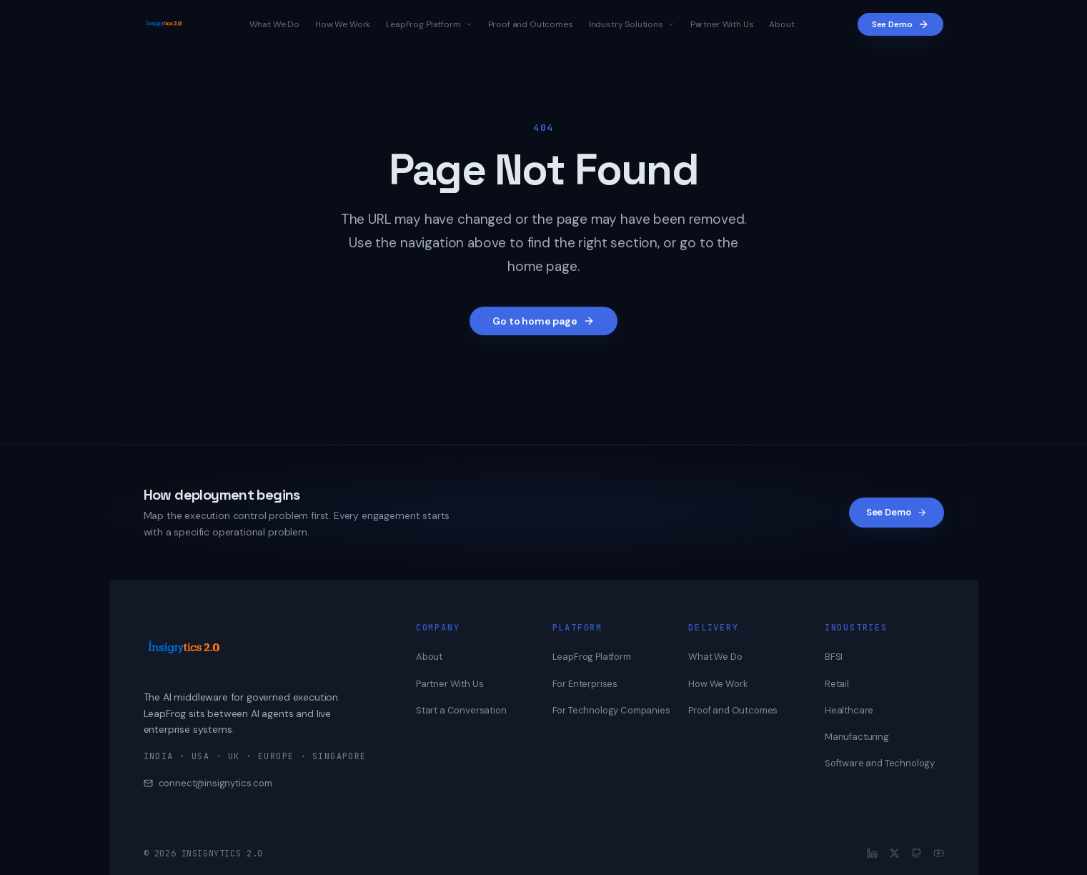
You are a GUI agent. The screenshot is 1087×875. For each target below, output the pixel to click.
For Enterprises (585, 684)
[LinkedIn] (872, 853)
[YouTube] (938, 853)
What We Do (274, 24)
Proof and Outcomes (530, 24)
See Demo (901, 24)
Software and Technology (880, 763)
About (781, 24)
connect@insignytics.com (208, 783)
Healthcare (849, 710)
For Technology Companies (611, 710)
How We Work (342, 24)
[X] (894, 853)
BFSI (834, 657)
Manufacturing (857, 737)
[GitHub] (916, 853)
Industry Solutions (632, 24)
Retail (837, 684)
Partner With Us (722, 24)
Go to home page (543, 321)
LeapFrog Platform (429, 24)
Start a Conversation (461, 710)
